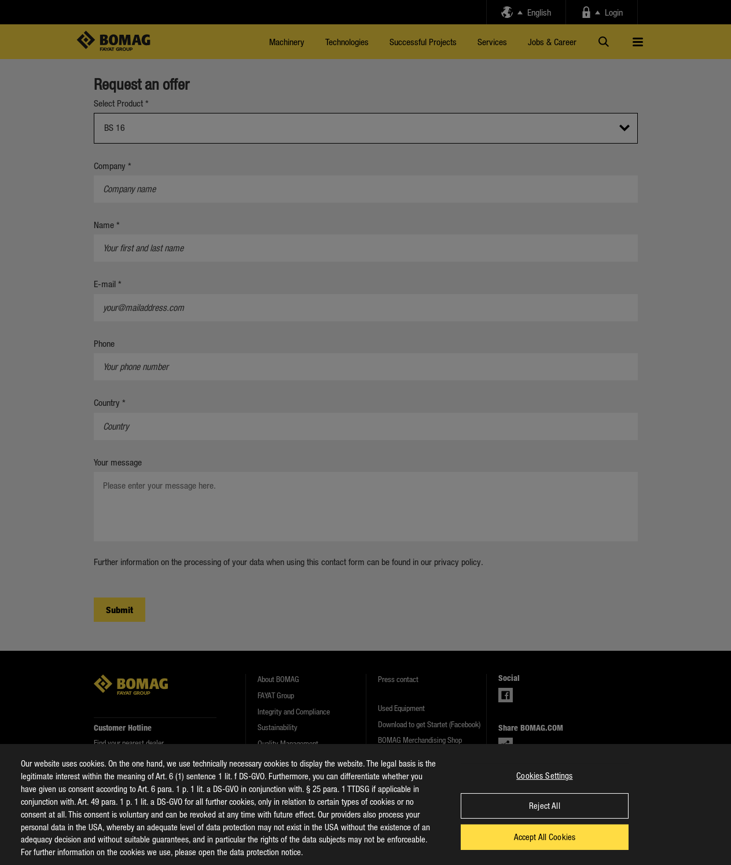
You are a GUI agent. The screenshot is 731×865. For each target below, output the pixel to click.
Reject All (544, 817)
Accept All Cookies (545, 848)
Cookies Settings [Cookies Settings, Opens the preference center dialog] (544, 786)
